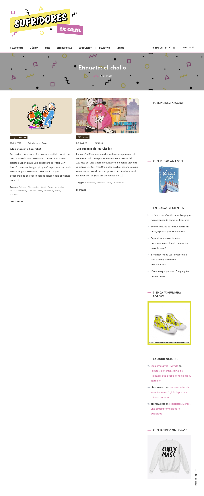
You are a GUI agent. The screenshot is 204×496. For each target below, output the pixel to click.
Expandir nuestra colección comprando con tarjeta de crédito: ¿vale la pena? (169, 243)
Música (33, 47)
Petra (57, 190)
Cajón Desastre (19, 137)
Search (188, 47)
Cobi (43, 187)
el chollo (59, 187)
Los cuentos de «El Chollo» (94, 148)
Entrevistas (64, 47)
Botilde (22, 187)
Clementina (33, 187)
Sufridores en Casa (37, 142)
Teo (109, 182)
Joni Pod (99, 142)
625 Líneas (83, 137)
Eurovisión (85, 47)
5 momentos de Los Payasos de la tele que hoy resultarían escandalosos (169, 259)
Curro (50, 187)
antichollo (90, 182)
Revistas (104, 47)
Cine (47, 47)
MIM (40, 190)
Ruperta (14, 194)
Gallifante (21, 190)
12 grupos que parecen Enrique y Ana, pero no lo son (171, 273)
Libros (120, 47)
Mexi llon (32, 190)
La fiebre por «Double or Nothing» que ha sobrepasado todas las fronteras (171, 217)
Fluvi (12, 190)
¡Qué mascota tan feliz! (25, 148)
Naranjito (48, 190)
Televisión (16, 47)
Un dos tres (118, 182)
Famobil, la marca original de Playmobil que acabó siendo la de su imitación (170, 370)
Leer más (16, 201)
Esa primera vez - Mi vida (164, 365)
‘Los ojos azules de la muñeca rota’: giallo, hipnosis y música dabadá (170, 229)
